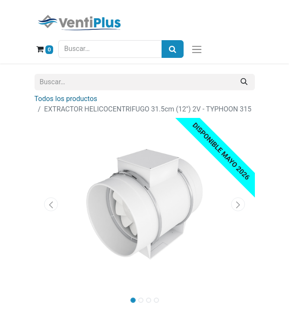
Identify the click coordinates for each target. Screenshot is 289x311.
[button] (51, 204)
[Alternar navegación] (196, 49)
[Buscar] (244, 82)
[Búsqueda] (173, 49)
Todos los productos (66, 99)
